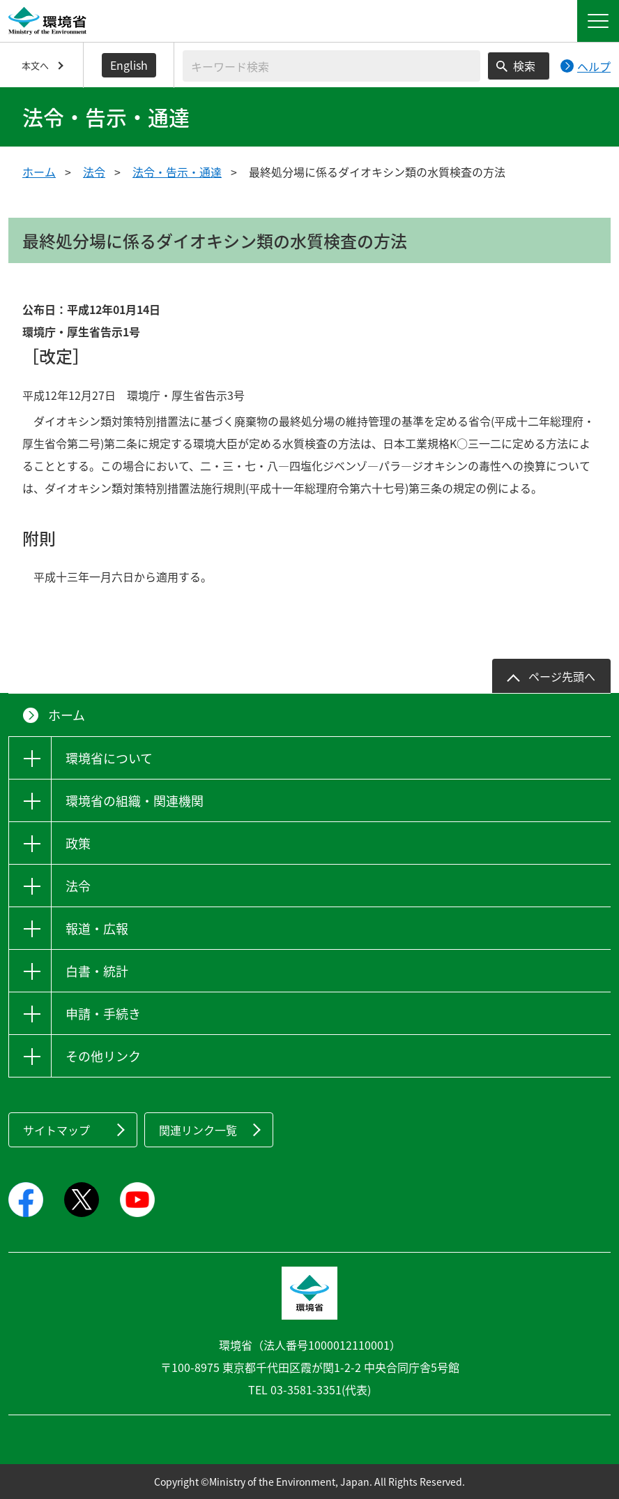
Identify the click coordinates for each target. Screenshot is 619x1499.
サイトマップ (56, 1129)
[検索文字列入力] (331, 66)
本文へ (35, 65)
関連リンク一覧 (198, 1129)
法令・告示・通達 (177, 171)
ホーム (39, 171)
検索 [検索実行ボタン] (524, 65)
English (129, 65)
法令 (94, 171)
